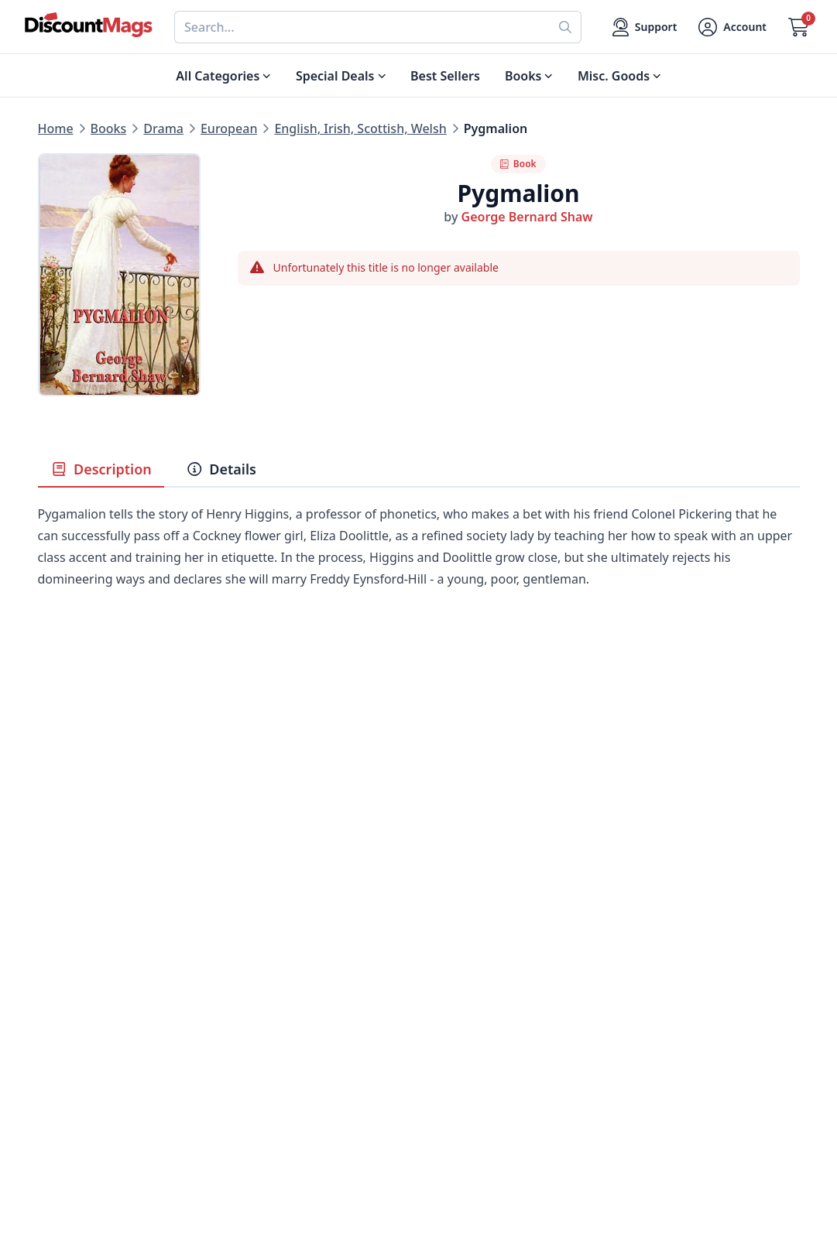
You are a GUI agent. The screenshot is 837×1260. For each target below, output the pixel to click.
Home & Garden (85, 1023)
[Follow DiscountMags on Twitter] (239, 1179)
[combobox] (362, 27)
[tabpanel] (419, 570)
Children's (67, 1078)
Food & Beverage (88, 1004)
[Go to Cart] (798, 27)
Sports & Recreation (96, 1097)
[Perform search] (565, 27)
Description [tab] (101, 469)
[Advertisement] (419, 760)
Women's (65, 1060)
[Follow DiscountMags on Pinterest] (270, 1179)
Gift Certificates (465, 1023)
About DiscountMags (290, 967)
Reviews (252, 1023)
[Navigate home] (89, 24)
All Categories (79, 1116)
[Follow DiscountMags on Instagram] (301, 1179)
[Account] (732, 27)
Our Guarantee (272, 986)
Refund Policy (268, 1004)
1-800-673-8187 (464, 1100)
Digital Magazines (90, 986)
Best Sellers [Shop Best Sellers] (445, 75)
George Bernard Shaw (527, 216)
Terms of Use (266, 1097)
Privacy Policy (268, 1078)
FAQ (431, 1004)
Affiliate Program (278, 1060)
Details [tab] (221, 469)
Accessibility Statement (296, 1116)
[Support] (645, 27)
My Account (453, 967)
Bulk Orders (454, 1041)
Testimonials (265, 1041)
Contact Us (451, 986)
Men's (55, 1041)
